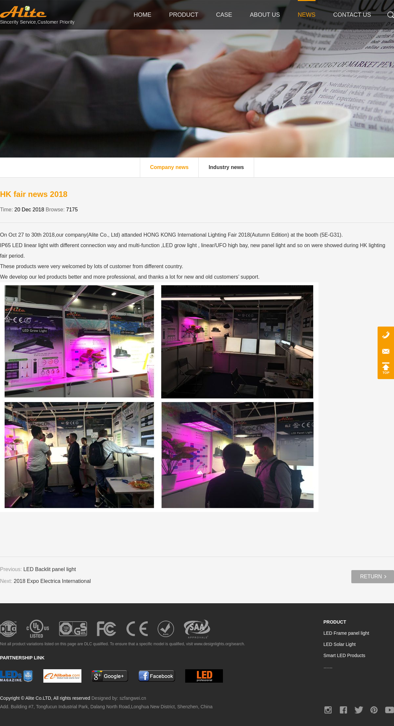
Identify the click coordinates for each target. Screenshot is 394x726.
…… (328, 666)
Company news (169, 167)
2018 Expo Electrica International (52, 581)
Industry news (226, 167)
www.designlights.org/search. (219, 644)
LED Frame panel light (346, 633)
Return (371, 576)
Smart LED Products (344, 655)
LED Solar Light (339, 644)
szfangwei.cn (133, 698)
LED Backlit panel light (49, 569)
